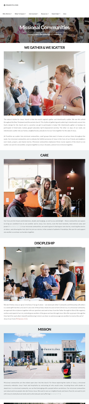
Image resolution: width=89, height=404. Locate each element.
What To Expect (20, 14)
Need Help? (56, 14)
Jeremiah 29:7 (55, 394)
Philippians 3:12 (21, 319)
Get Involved (33, 14)
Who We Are (7, 14)
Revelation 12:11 (15, 226)
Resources (45, 14)
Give (64, 14)
